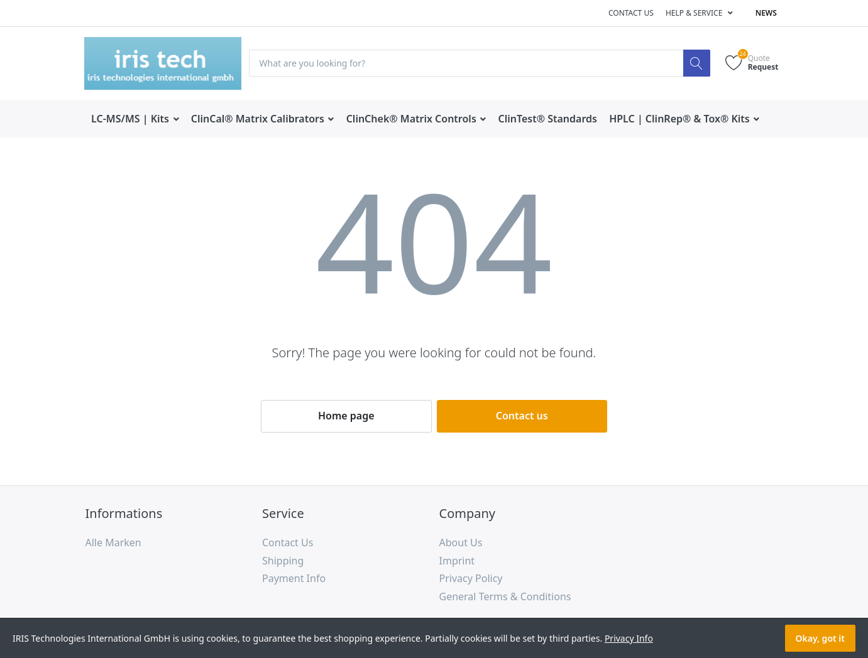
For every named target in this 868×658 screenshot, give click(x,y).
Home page (346, 416)
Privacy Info (629, 638)
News (766, 13)
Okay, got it (820, 638)
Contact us (631, 13)
